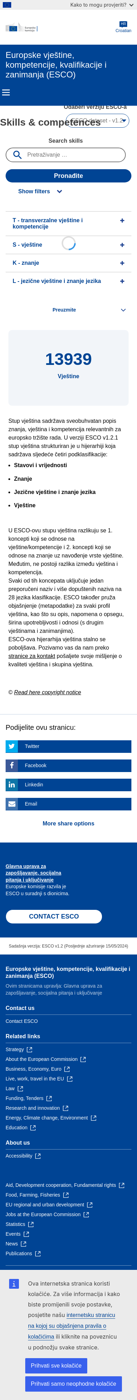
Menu (6, 92)
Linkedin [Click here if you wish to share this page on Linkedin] (34, 784)
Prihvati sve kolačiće (56, 1366)
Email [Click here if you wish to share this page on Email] (31, 804)
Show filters (34, 191)
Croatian (123, 27)
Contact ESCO (22, 1021)
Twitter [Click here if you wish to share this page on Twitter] (32, 746)
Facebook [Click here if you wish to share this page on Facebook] (35, 765)
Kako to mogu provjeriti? (101, 5)
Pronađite (68, 175)
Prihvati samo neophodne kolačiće (73, 1384)
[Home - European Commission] (61, 27)
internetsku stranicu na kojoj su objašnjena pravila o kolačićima (71, 1326)
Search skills (66, 141)
